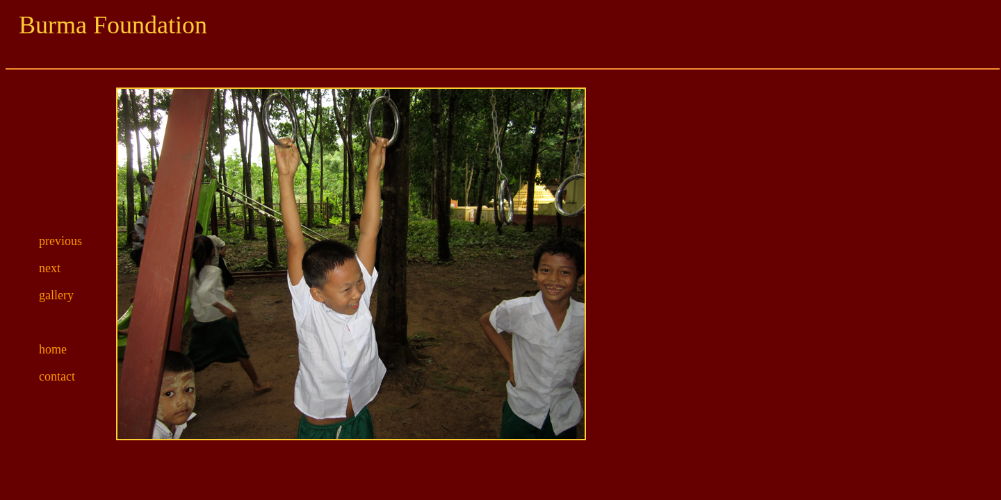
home (53, 349)
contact (57, 376)
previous (60, 241)
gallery (56, 295)
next (49, 268)
